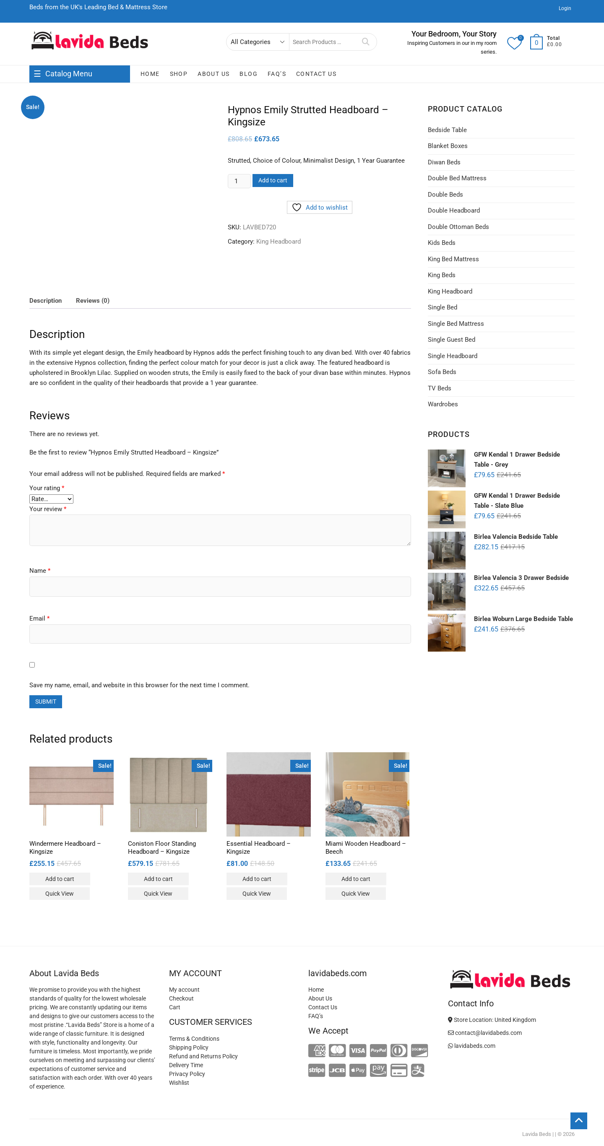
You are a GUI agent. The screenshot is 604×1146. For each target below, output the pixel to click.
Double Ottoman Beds (458, 227)
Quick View (59, 893)
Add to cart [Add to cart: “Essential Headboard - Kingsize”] (256, 879)
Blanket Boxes (448, 146)
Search (366, 42)
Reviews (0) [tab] (92, 300)
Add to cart (272, 180)
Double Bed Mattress (457, 178)
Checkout (181, 998)
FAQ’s (277, 73)
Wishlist (179, 1082)
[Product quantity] (239, 181)
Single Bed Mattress (456, 323)
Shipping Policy (188, 1047)
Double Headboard (454, 210)
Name (39, 570)
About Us (213, 73)
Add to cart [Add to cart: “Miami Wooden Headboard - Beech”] (355, 879)
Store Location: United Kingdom (492, 1019)
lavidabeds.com (471, 1045)
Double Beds (445, 194)
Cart (174, 1007)
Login (565, 8)
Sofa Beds (442, 372)
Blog (249, 73)
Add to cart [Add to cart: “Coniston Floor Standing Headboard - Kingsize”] (158, 879)
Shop (179, 73)
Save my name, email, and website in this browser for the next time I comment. (139, 685)
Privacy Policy (187, 1074)
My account (184, 989)
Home (150, 73)
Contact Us (316, 73)
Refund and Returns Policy (203, 1056)
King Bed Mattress (453, 259)
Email (39, 618)
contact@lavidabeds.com (485, 1032)
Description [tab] (45, 300)
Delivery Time (186, 1065)
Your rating (46, 488)
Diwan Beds (444, 162)
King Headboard (278, 241)
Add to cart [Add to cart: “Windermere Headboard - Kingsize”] (59, 879)
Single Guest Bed (451, 339)
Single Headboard (452, 356)
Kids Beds (442, 243)
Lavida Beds (536, 1134)
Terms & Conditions (194, 1038)
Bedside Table (447, 130)
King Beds (442, 275)
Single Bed (442, 307)
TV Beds (439, 388)
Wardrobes (443, 404)
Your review (47, 509)
